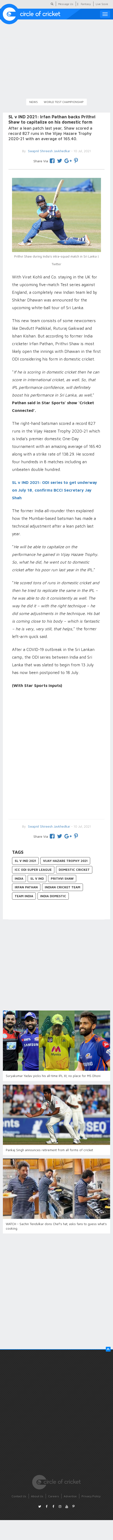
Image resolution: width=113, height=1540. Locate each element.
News (33, 102)
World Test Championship (64, 102)
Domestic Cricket (74, 870)
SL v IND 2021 (25, 861)
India (19, 878)
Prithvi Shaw (62, 878)
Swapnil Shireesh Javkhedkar (48, 826)
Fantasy (86, 4)
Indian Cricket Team (62, 887)
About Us (37, 1496)
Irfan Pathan (26, 887)
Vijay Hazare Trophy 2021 (65, 861)
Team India (24, 896)
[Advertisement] (54, 754)
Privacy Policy (91, 1496)
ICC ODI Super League (33, 870)
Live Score (102, 4)
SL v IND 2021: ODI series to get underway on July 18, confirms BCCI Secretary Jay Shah (54, 490)
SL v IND (37, 878)
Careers (53, 1496)
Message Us (65, 4)
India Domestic (53, 896)
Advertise (70, 1496)
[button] (108, 1349)
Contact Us (19, 1496)
